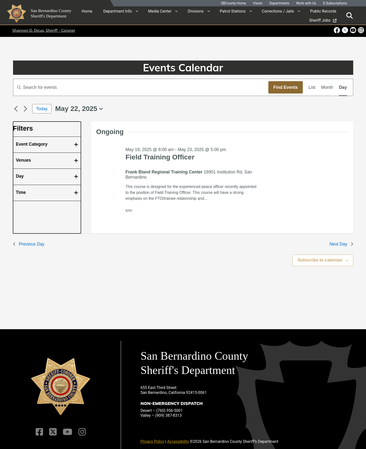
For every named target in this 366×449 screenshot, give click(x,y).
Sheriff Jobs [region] (322, 20)
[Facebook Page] (40, 428)
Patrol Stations (233, 11)
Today (42, 108)
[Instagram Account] (80, 428)
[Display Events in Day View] (343, 87)
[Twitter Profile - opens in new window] (345, 30)
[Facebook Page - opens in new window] (337, 30)
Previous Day (29, 244)
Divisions (195, 11)
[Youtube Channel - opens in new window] (353, 30)
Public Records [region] (323, 11)
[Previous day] (16, 109)
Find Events (285, 87)
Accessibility (178, 438)
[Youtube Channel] (67, 428)
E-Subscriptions (335, 3)
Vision (257, 3)
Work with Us (306, 3)
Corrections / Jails (278, 11)
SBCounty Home (233, 3)
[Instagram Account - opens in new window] (360, 30)
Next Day (341, 244)
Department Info (117, 11)
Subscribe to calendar (320, 260)
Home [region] (87, 11)
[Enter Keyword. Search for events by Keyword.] (141, 87)
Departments (279, 3)
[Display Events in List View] (312, 87)
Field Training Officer (159, 157)
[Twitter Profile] (53, 428)
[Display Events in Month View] (327, 87)
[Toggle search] (349, 15)
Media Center (159, 11)
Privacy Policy (152, 438)
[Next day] (26, 109)
